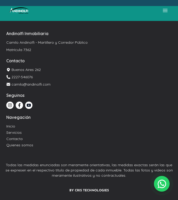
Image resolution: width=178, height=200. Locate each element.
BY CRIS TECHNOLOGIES (89, 190)
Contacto (14, 138)
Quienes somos (19, 145)
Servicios (14, 132)
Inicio (10, 126)
